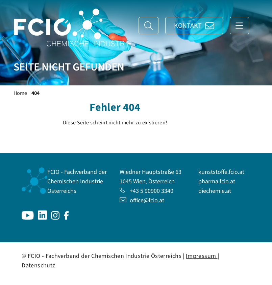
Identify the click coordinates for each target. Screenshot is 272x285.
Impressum (202, 256)
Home (20, 93)
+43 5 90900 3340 (146, 191)
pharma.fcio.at (216, 181)
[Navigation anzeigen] (239, 25)
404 (35, 93)
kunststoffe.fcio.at (221, 172)
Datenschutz (38, 265)
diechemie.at (214, 191)
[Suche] (148, 25)
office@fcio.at (142, 200)
